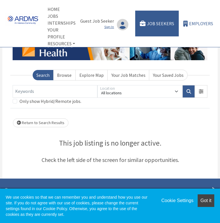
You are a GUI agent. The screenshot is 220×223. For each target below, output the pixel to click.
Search (43, 75)
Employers (198, 23)
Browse (64, 75)
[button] (201, 91)
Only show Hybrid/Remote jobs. (50, 101)
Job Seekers (157, 23)
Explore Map (91, 75)
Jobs (53, 16)
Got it (206, 200)
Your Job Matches (128, 75)
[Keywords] (55, 91)
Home (54, 9)
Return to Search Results (40, 122)
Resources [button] (60, 43)
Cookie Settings (177, 200)
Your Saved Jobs (168, 75)
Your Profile (56, 33)
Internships (62, 23)
